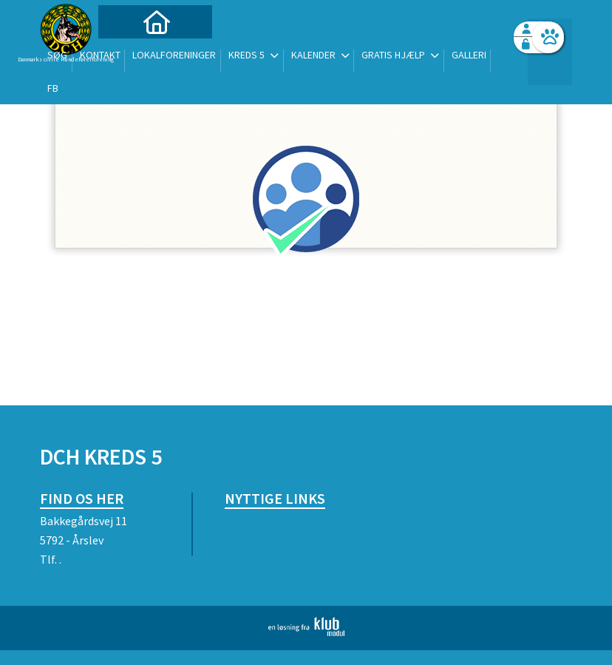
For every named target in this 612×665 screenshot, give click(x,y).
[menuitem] (132, 50)
